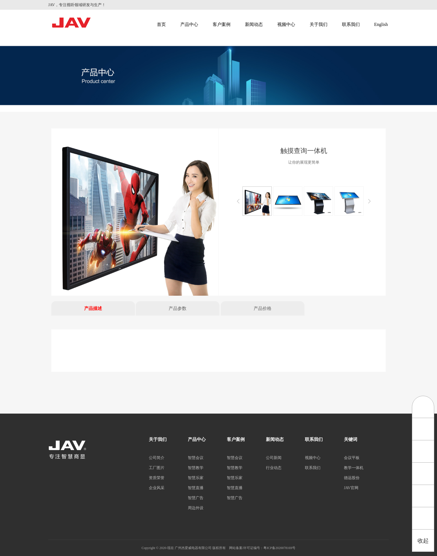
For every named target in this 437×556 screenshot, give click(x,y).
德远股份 (352, 478)
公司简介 (156, 458)
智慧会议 (195, 458)
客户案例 (221, 24)
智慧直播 (195, 488)
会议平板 (352, 458)
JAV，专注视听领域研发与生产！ (77, 5)
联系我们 (351, 24)
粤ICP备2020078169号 (279, 548)
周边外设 (195, 508)
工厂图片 (156, 468)
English (381, 24)
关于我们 (318, 24)
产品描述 (93, 308)
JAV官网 (351, 488)
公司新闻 (273, 458)
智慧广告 (195, 498)
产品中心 (189, 24)
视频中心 (286, 24)
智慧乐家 (195, 478)
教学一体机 (353, 468)
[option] (135, 212)
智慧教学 (195, 468)
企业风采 (156, 488)
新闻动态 (254, 24)
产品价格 (262, 308)
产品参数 (177, 308)
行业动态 (273, 468)
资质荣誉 (156, 478)
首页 (161, 24)
